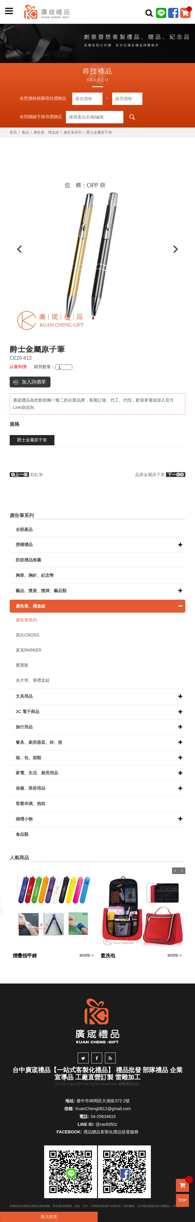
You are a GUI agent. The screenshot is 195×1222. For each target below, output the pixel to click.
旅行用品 (24, 727)
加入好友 (49, 1216)
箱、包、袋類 (28, 757)
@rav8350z (106, 1124)
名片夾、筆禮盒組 (33, 680)
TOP (182, 1200)
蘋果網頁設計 (129, 1083)
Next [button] (178, 249)
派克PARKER (28, 650)
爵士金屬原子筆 (32, 439)
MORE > (86, 955)
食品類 (22, 834)
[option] (97, 249)
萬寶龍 (22, 665)
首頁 (13, 132)
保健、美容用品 (30, 788)
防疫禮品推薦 (28, 559)
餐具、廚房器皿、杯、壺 (39, 742)
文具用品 (24, 696)
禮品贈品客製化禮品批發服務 (110, 1131)
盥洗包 (108, 955)
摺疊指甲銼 (25, 955)
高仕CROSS (27, 635)
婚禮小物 (24, 818)
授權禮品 (24, 544)
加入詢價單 (34, 381)
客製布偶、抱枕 (30, 803)
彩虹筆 (26, 474)
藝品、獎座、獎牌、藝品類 (41, 590)
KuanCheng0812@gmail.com (103, 1108)
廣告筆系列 (72, 132)
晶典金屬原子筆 (160, 474)
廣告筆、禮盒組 (46, 132)
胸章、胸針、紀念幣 (35, 575)
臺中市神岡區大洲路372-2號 (103, 1100)
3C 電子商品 (27, 711)
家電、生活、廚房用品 (37, 772)
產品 (25, 132)
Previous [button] (16, 249)
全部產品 (24, 529)
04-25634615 (103, 1116)
